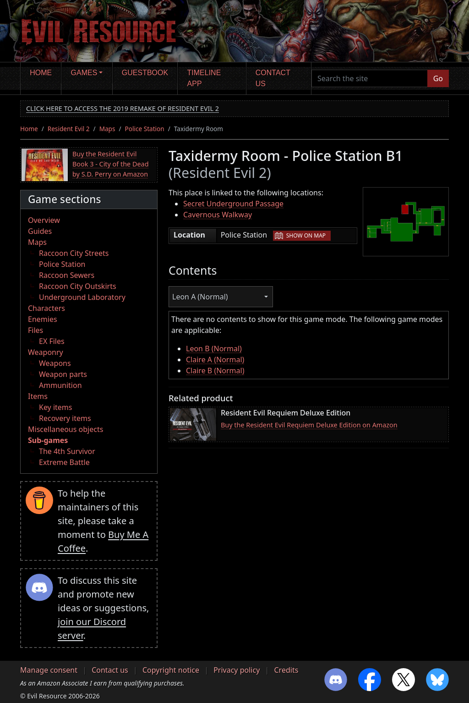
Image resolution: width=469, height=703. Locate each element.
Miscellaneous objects (65, 429)
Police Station (144, 128)
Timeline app (204, 78)
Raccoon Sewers (66, 275)
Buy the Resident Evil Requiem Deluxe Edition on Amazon (309, 425)
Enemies (42, 319)
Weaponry (45, 352)
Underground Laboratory (82, 297)
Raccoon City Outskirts (77, 286)
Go (438, 78)
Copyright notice (170, 670)
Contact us (273, 78)
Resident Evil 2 (69, 128)
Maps (107, 128)
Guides (40, 231)
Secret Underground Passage (233, 204)
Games (84, 73)
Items (38, 396)
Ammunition (60, 385)
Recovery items (65, 418)
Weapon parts (63, 374)
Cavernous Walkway (217, 215)
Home (41, 73)
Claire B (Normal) (215, 370)
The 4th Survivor (67, 451)
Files (35, 330)
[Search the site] (369, 78)
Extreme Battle (64, 462)
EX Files (52, 341)
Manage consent (48, 670)
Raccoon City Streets (74, 253)
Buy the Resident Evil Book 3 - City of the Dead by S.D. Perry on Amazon (110, 163)
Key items (55, 407)
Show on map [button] (306, 235)
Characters (46, 308)
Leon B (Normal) (214, 348)
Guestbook (145, 73)
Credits (286, 670)
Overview (44, 220)
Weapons (55, 363)
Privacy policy (236, 670)
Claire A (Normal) (215, 359)
